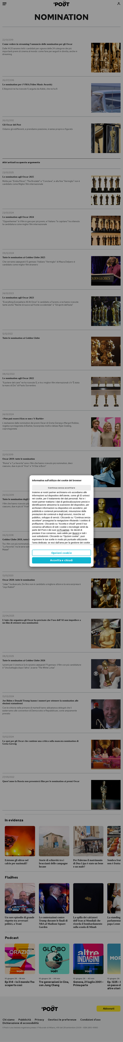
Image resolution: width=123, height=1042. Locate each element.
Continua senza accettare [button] (61, 488)
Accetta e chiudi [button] (61, 560)
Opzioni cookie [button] (61, 553)
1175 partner (63, 530)
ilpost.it (75, 533)
